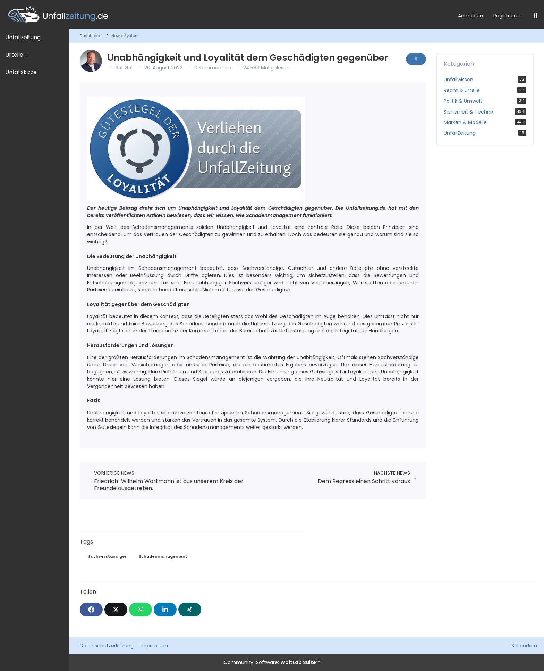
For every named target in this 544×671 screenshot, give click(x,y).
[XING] (189, 609)
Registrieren (507, 15)
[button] (165, 609)
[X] (115, 609)
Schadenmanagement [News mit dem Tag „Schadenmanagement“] (163, 556)
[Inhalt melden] (416, 59)
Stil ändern (524, 645)
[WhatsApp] (140, 609)
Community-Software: (272, 662)
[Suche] (535, 15)
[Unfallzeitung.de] (226, 14)
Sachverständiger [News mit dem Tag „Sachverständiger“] (107, 556)
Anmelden (470, 15)
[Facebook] (91, 609)
